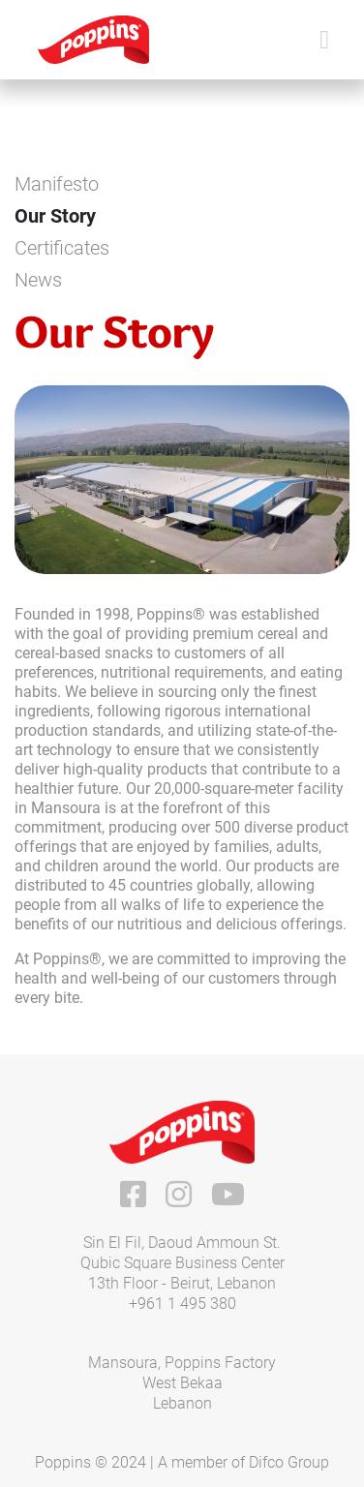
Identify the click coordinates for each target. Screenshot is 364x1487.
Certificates (62, 247)
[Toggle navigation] (324, 40)
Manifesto (57, 184)
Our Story (55, 216)
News (38, 279)
